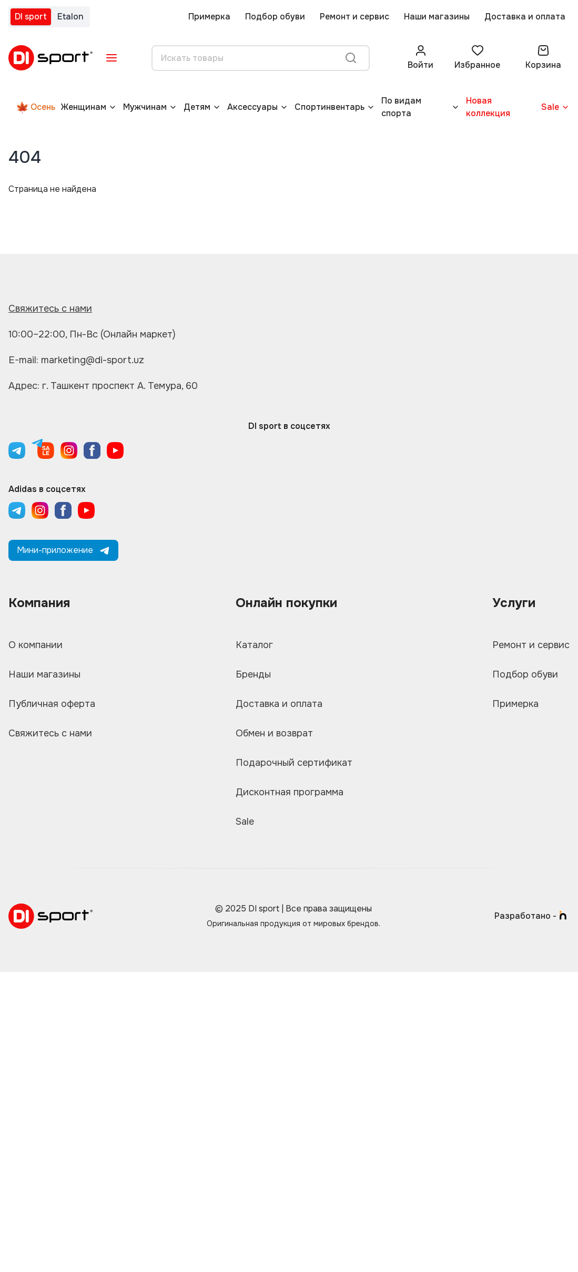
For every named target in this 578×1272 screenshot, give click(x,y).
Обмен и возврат (274, 733)
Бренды (253, 674)
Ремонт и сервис (354, 16)
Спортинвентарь (329, 106)
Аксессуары (252, 106)
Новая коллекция (488, 107)
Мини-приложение (63, 550)
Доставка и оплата (524, 16)
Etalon (70, 16)
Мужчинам (145, 106)
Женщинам (83, 106)
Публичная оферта (51, 704)
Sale (550, 106)
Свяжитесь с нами (50, 308)
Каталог (254, 645)
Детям (197, 106)
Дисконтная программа (289, 792)
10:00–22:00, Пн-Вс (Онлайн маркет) (92, 334)
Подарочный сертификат (294, 762)
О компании (35, 645)
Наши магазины (437, 16)
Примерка (209, 16)
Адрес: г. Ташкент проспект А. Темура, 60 (103, 386)
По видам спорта (401, 107)
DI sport (31, 16)
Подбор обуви (275, 16)
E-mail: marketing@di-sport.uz (76, 360)
